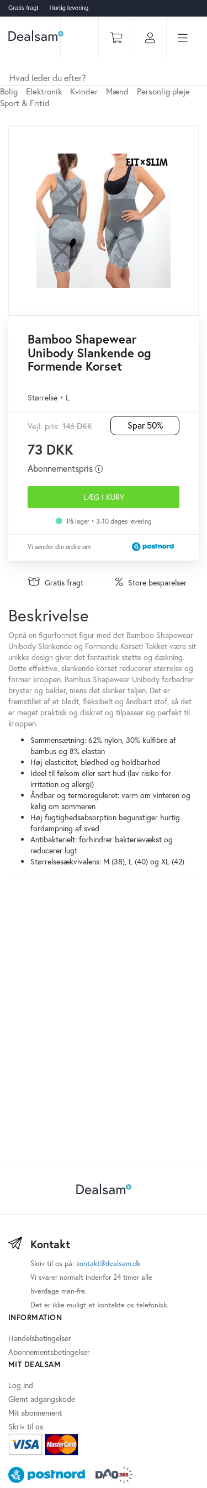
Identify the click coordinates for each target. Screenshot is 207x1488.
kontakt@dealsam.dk (108, 1263)
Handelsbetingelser (39, 1338)
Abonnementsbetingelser (49, 1352)
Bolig (9, 91)
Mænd (117, 91)
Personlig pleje (163, 91)
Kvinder (84, 91)
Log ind (20, 1385)
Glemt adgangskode (41, 1399)
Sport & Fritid (25, 102)
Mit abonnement (35, 1412)
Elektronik (44, 91)
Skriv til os (25, 1426)
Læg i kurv (103, 497)
